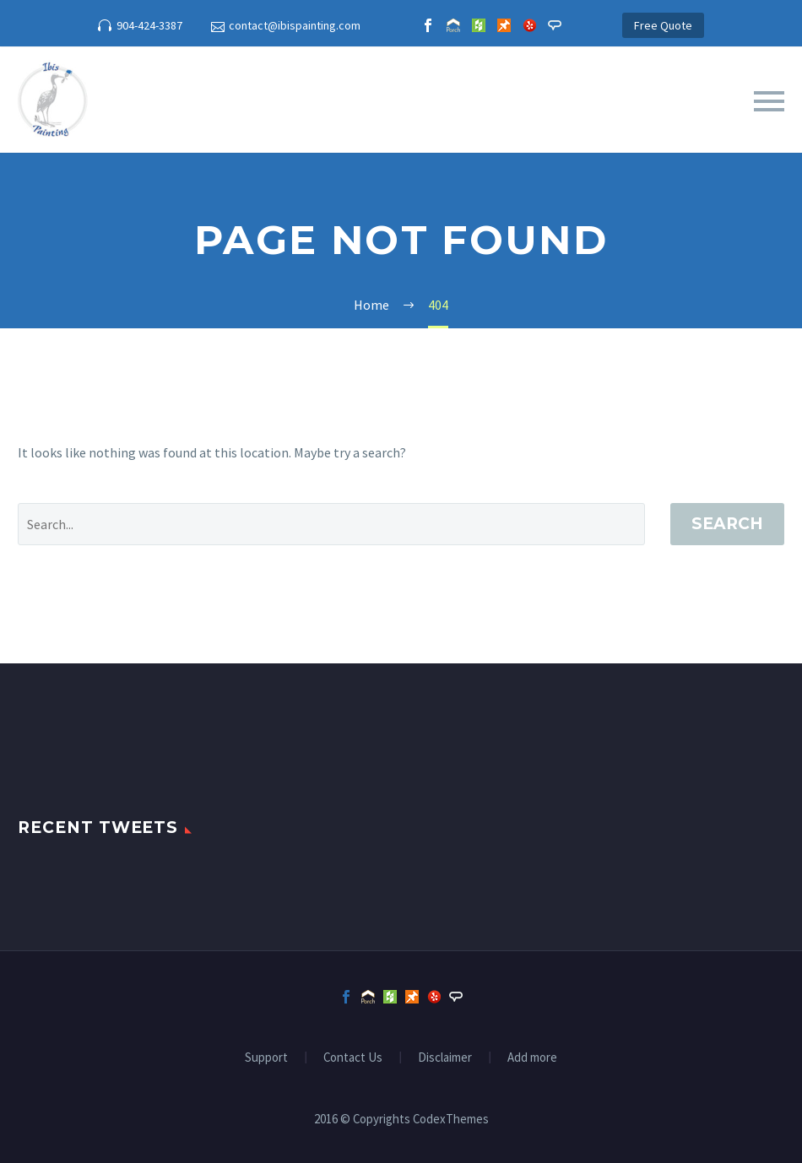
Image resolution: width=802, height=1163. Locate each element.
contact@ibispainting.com (294, 25)
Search (727, 523)
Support (266, 1058)
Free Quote (663, 25)
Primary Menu (769, 101)
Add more (532, 1058)
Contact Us (352, 1058)
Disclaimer (445, 1058)
